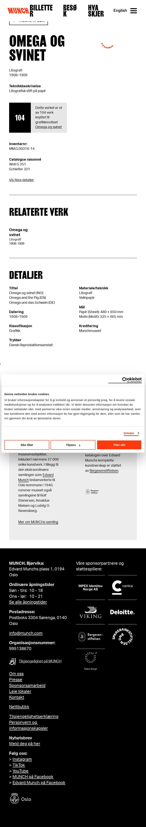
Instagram (22, 759)
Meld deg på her (24, 744)
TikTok (19, 765)
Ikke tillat (27, 444)
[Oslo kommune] (37, 799)
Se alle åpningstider (28, 602)
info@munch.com (26, 633)
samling (51, 522)
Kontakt (16, 697)
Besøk (70, 11)
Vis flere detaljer (21, 180)
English (120, 11)
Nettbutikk (19, 707)
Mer (21, 522)
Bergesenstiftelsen (104, 471)
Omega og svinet (48, 127)
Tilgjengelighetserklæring (33, 716)
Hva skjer (96, 11)
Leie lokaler (20, 691)
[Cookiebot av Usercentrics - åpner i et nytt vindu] (125, 380)
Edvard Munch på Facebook (39, 783)
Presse (15, 680)
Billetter (41, 11)
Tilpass (73, 444)
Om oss (16, 674)
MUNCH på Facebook (33, 777)
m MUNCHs (36, 522)
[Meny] (133, 10)
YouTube (21, 771)
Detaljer (129, 433)
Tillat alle (119, 444)
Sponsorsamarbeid (27, 685)
